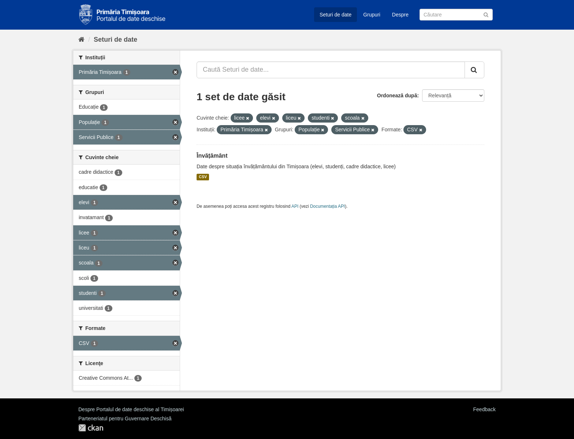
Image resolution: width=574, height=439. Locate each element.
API (294, 206)
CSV (203, 177)
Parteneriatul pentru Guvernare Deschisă (124, 418)
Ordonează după (397, 95)
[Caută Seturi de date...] (331, 69)
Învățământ (212, 156)
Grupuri (371, 15)
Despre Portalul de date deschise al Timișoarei (131, 409)
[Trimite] (486, 14)
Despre (400, 15)
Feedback (484, 409)
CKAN (90, 428)
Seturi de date (335, 15)
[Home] (81, 39)
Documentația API (327, 206)
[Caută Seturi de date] (456, 14)
